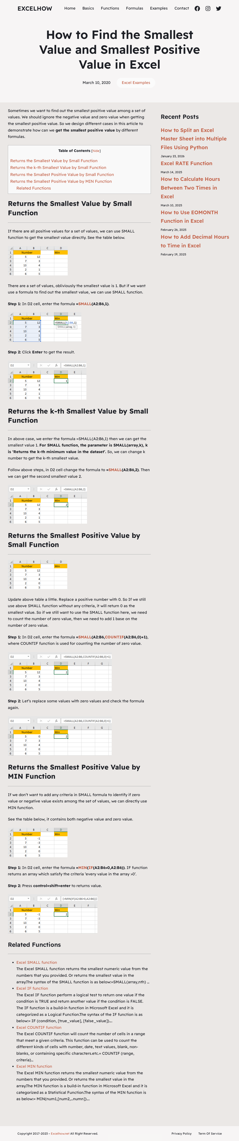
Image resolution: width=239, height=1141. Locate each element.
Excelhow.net (60, 1133)
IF (91, 867)
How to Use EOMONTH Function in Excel (189, 216)
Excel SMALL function (36, 962)
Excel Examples (136, 82)
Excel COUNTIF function (39, 1027)
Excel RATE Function (186, 163)
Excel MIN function (34, 1066)
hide (96, 151)
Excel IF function (32, 988)
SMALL (85, 303)
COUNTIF (114, 637)
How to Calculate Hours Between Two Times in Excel (190, 188)
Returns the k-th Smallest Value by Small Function (58, 167)
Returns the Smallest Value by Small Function (53, 160)
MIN (82, 867)
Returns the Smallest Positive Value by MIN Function (61, 181)
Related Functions (33, 188)
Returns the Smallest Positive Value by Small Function (62, 174)
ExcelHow (34, 8)
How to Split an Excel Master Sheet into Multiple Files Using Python (194, 139)
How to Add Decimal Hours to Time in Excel (195, 241)
